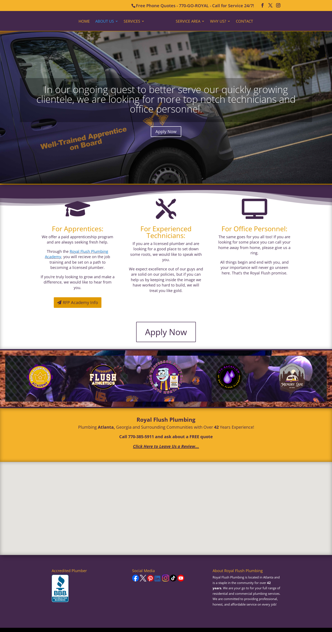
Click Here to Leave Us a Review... (166, 446)
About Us (106, 21)
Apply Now (166, 131)
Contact (243, 21)
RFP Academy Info (80, 302)
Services (133, 21)
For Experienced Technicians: (166, 232)
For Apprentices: (77, 228)
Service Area (186, 21)
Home (85, 21)
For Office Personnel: (254, 228)
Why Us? (217, 21)
